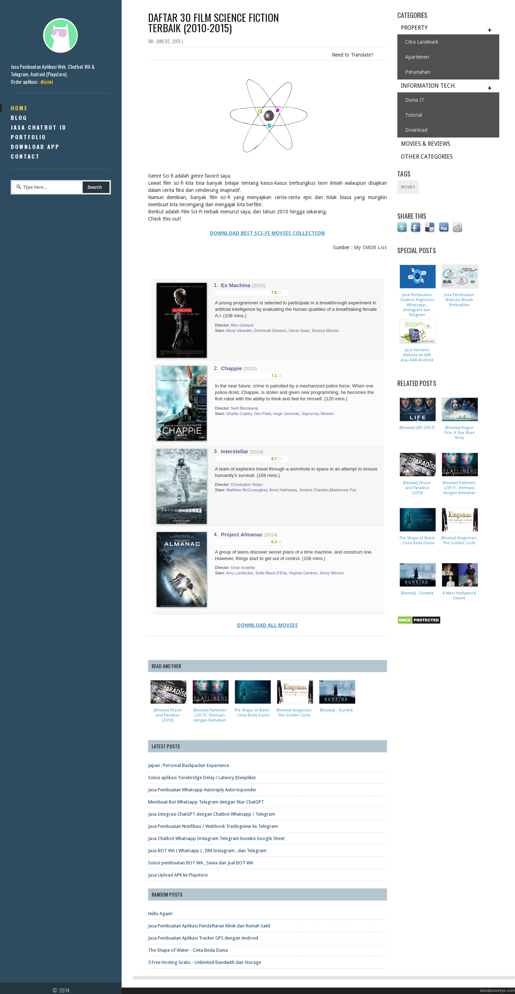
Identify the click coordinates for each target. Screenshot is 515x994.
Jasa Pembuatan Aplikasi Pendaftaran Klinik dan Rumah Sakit (209, 925)
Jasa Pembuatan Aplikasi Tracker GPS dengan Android (203, 938)
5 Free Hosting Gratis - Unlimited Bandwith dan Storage (204, 962)
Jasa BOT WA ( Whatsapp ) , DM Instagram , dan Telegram (207, 850)
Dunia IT (415, 100)
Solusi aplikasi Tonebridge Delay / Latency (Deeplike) (202, 777)
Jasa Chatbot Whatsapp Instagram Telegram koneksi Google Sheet (216, 838)
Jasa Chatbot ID (39, 127)
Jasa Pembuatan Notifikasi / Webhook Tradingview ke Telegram (213, 826)
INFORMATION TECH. (428, 85)
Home (19, 108)
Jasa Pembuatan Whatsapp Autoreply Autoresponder (202, 789)
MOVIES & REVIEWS (425, 143)
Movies (408, 187)
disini (46, 81)
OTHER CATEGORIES (427, 156)
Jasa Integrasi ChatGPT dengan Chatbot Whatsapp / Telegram (211, 814)
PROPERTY (414, 27)
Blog (19, 117)
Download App (35, 146)
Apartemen (417, 57)
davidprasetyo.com (497, 990)
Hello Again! (160, 913)
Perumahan (417, 72)
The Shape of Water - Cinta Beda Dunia (188, 950)
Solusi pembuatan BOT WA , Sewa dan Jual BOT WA (200, 862)
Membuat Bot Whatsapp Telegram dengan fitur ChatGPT (206, 802)
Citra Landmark (421, 42)
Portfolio (28, 137)
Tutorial (413, 115)
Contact (25, 156)
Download (416, 130)
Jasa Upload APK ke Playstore (178, 875)
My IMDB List (370, 247)
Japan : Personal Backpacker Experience (188, 765)
